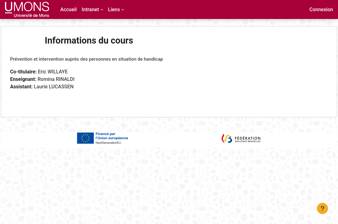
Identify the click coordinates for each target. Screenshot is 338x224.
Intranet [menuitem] (90, 9)
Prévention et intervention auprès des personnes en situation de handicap (100, 59)
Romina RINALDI (70, 79)
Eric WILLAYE (67, 72)
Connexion (321, 9)
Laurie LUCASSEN (67, 87)
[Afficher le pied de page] (322, 208)
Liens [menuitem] (114, 9)
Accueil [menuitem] (68, 9)
